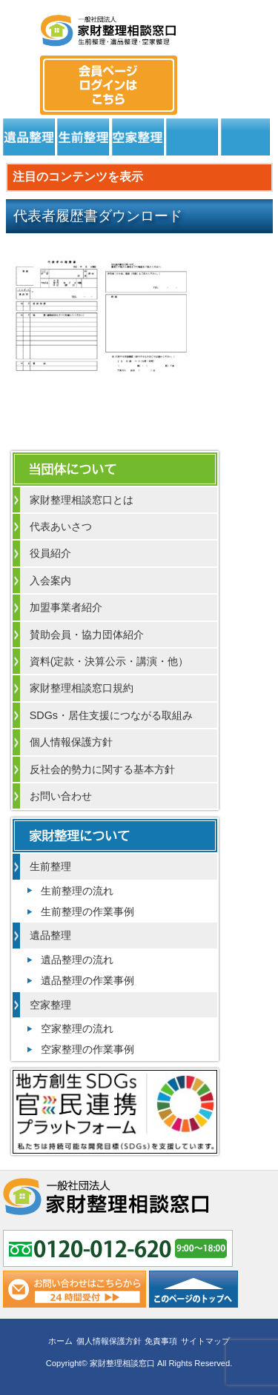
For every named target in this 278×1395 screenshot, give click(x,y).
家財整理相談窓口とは (81, 500)
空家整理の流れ (77, 1028)
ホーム (60, 1341)
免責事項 (161, 1341)
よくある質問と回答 (245, 136)
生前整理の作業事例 (87, 911)
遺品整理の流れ (77, 960)
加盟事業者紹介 (66, 607)
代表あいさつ (61, 526)
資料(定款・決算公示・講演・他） (109, 661)
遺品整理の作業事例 (87, 980)
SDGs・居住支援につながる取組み (111, 715)
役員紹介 (50, 553)
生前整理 (83, 136)
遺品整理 (29, 136)
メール (256, 71)
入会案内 (50, 580)
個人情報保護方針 (71, 742)
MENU (22, 26)
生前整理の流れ (77, 891)
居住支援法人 (192, 136)
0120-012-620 (217, 71)
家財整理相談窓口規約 (81, 688)
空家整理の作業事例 (87, 1049)
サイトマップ (205, 1341)
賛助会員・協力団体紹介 (87, 634)
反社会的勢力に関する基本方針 (102, 769)
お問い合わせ (61, 796)
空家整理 (138, 136)
